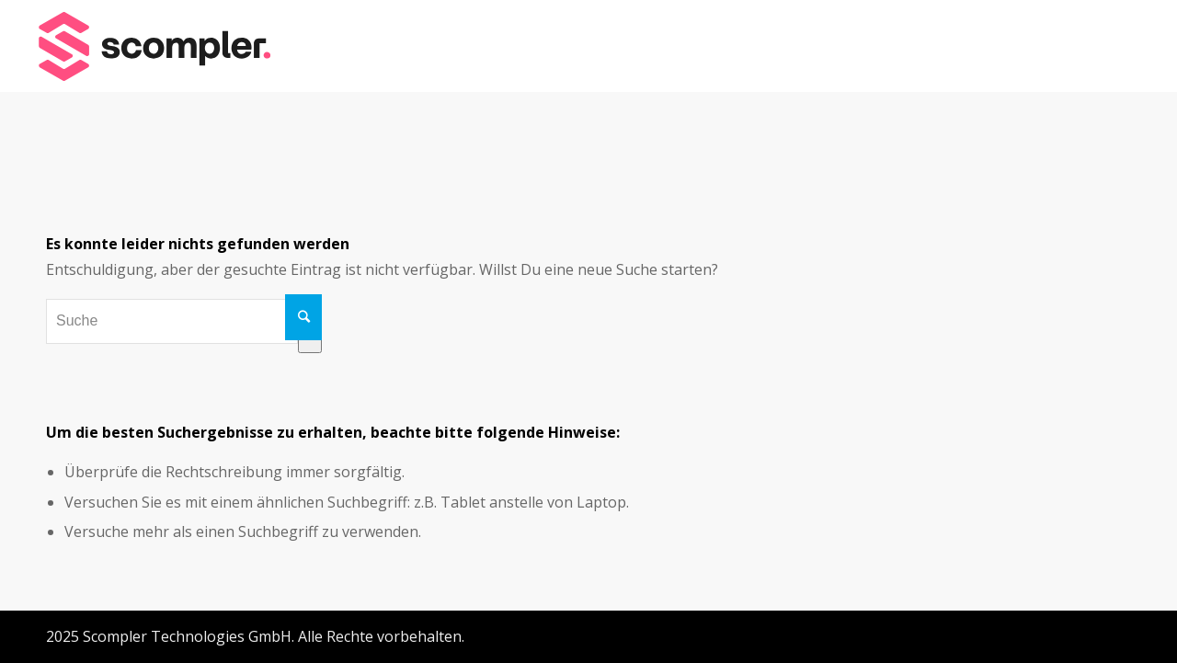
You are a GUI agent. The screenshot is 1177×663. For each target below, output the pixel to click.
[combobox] (172, 321)
